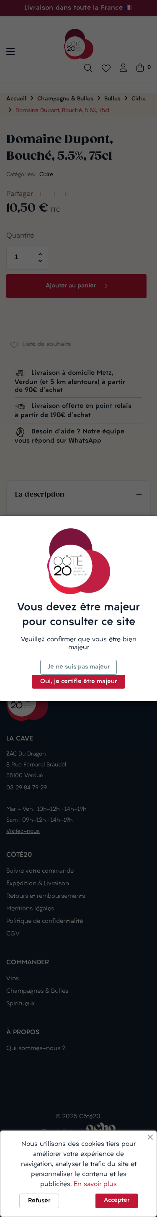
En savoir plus (95, 1184)
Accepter (116, 1200)
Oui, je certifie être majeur (78, 682)
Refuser (39, 1201)
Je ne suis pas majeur (78, 667)
